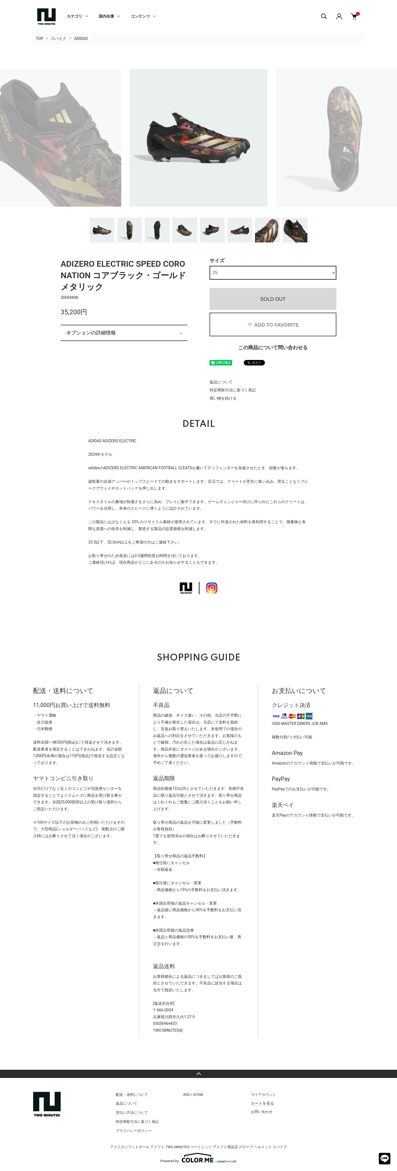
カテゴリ (74, 16)
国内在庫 (106, 16)
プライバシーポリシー (134, 1131)
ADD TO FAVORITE (273, 325)
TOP (39, 38)
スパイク (58, 38)
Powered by (198, 1158)
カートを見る (262, 1103)
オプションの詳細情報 (91, 332)
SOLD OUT (273, 299)
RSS (186, 1095)
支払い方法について (132, 1112)
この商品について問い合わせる (273, 347)
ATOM (198, 1095)
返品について (221, 382)
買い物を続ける (223, 398)
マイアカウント (263, 1095)
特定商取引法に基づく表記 (233, 390)
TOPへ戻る (198, 1074)
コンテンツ (140, 16)
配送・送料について (132, 1095)
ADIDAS (81, 38)
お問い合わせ (261, 1112)
